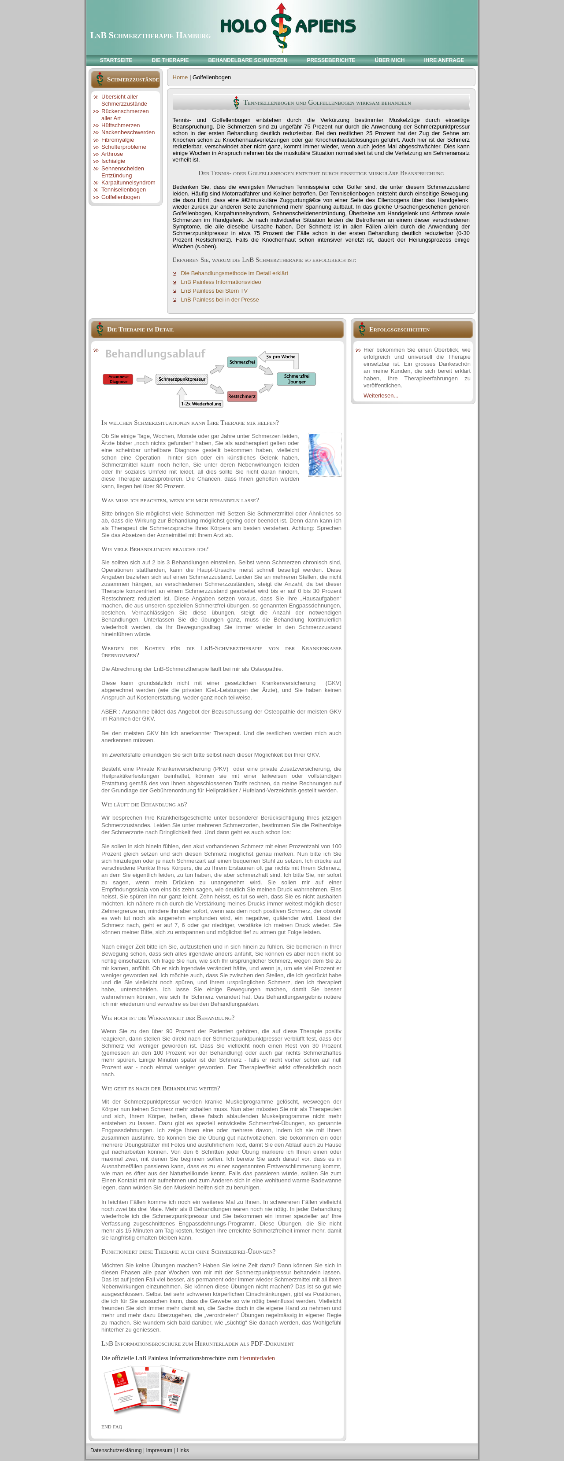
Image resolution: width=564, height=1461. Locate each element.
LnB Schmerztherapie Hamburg (150, 35)
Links (183, 1450)
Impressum (159, 1450)
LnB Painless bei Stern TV (214, 290)
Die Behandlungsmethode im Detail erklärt (235, 273)
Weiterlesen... (381, 395)
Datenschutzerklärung (116, 1450)
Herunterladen (257, 1358)
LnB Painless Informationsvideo (221, 282)
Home (180, 77)
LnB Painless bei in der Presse (220, 299)
